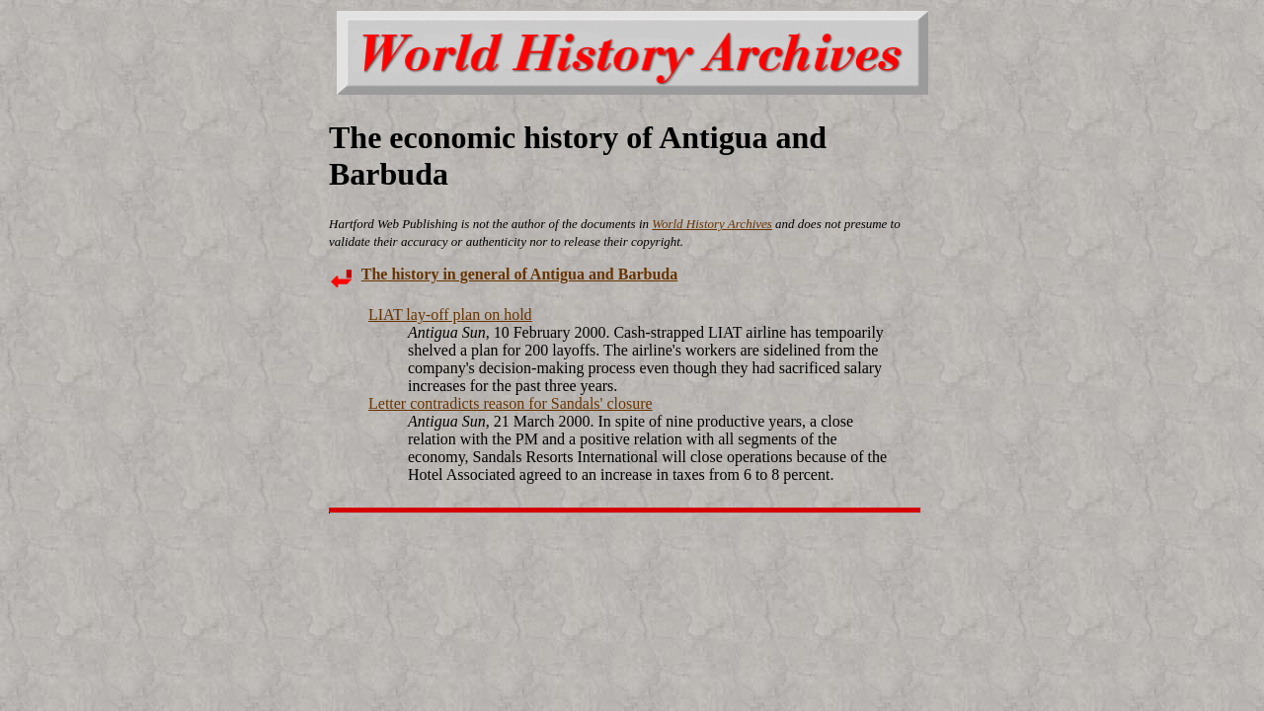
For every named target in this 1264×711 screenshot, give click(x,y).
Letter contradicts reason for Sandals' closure (510, 403)
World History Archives (712, 223)
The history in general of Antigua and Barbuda (519, 274)
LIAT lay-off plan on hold (450, 314)
